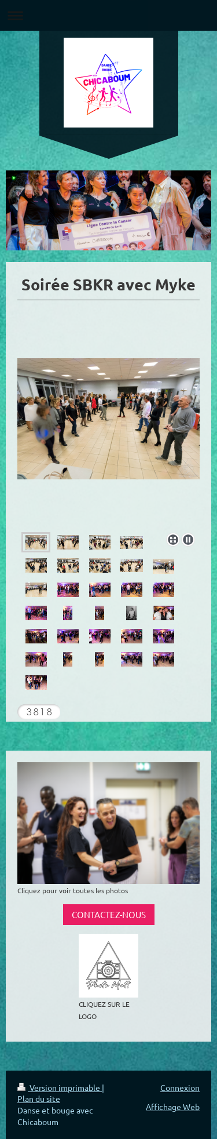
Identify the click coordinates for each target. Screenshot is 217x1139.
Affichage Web (173, 1106)
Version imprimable (59, 1087)
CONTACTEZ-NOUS (109, 914)
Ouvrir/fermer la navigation (108, 15)
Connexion (180, 1087)
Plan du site (38, 1098)
